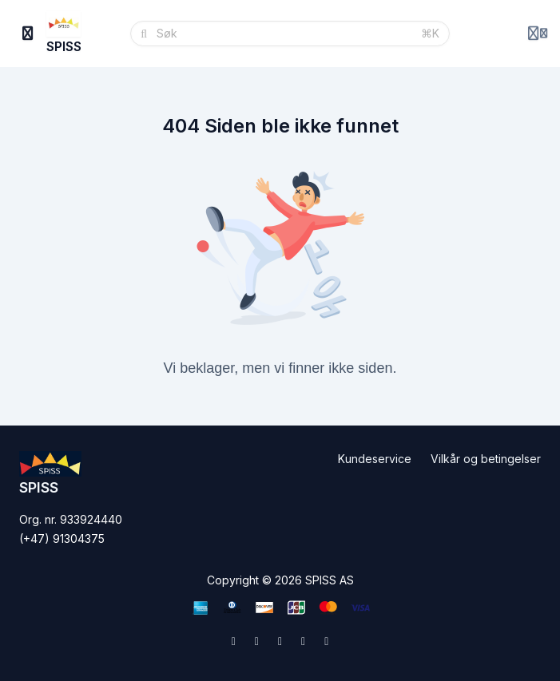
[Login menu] (537, 33)
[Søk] (284, 34)
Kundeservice (374, 458)
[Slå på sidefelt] (28, 33)
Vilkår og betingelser (486, 458)
